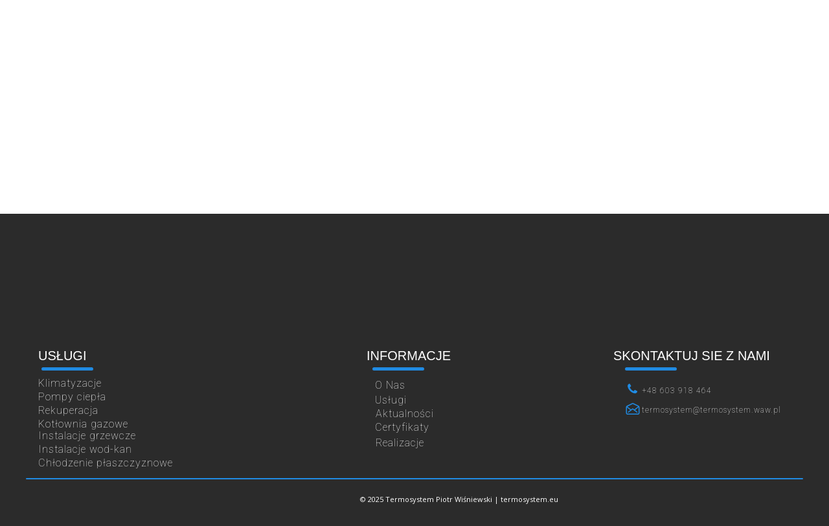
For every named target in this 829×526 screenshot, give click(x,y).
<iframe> (414, 285)
